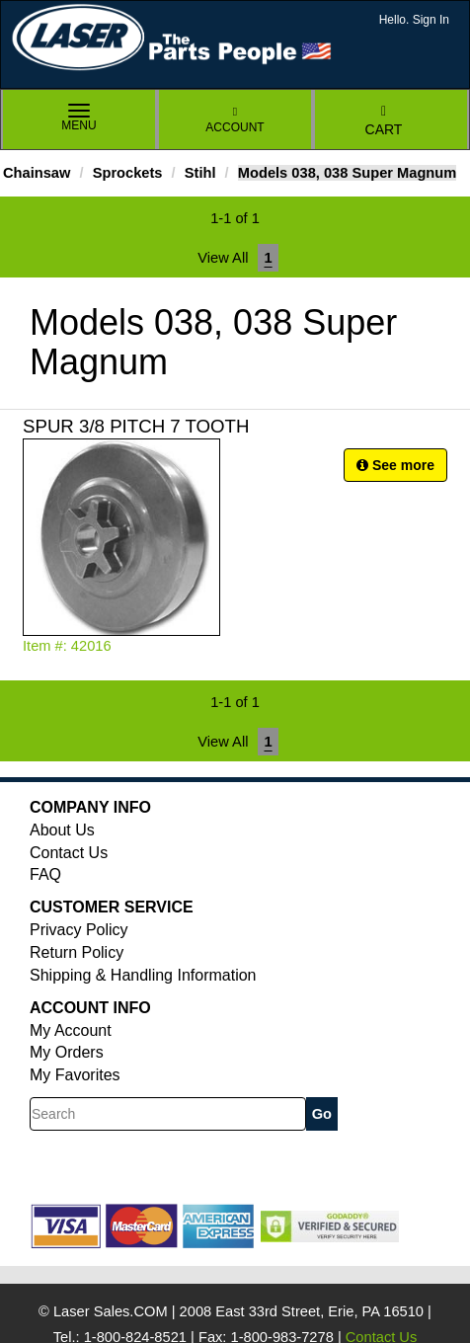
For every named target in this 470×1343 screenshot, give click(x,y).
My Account (71, 1030)
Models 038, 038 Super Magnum (347, 173)
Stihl (200, 173)
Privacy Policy (79, 929)
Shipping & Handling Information (143, 975)
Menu (79, 118)
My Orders (67, 1052)
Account (234, 120)
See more (395, 465)
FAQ (45, 874)
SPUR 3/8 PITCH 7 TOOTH (136, 426)
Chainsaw (36, 173)
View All (222, 258)
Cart (384, 121)
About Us (62, 830)
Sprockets (128, 173)
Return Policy (76, 952)
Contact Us (69, 852)
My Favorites (75, 1074)
